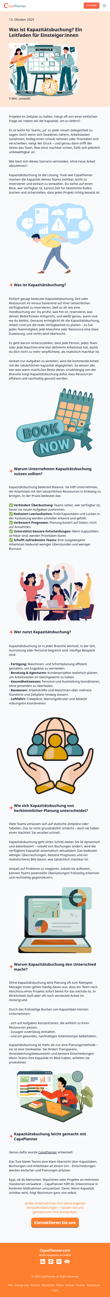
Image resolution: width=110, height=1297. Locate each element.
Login (55, 1290)
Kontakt (69, 1285)
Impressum (93, 1285)
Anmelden (91, 5)
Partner (80, 1285)
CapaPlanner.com (55, 1250)
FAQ (10, 1285)
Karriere (35, 1285)
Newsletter (48, 1285)
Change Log (21, 1285)
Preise (59, 1285)
